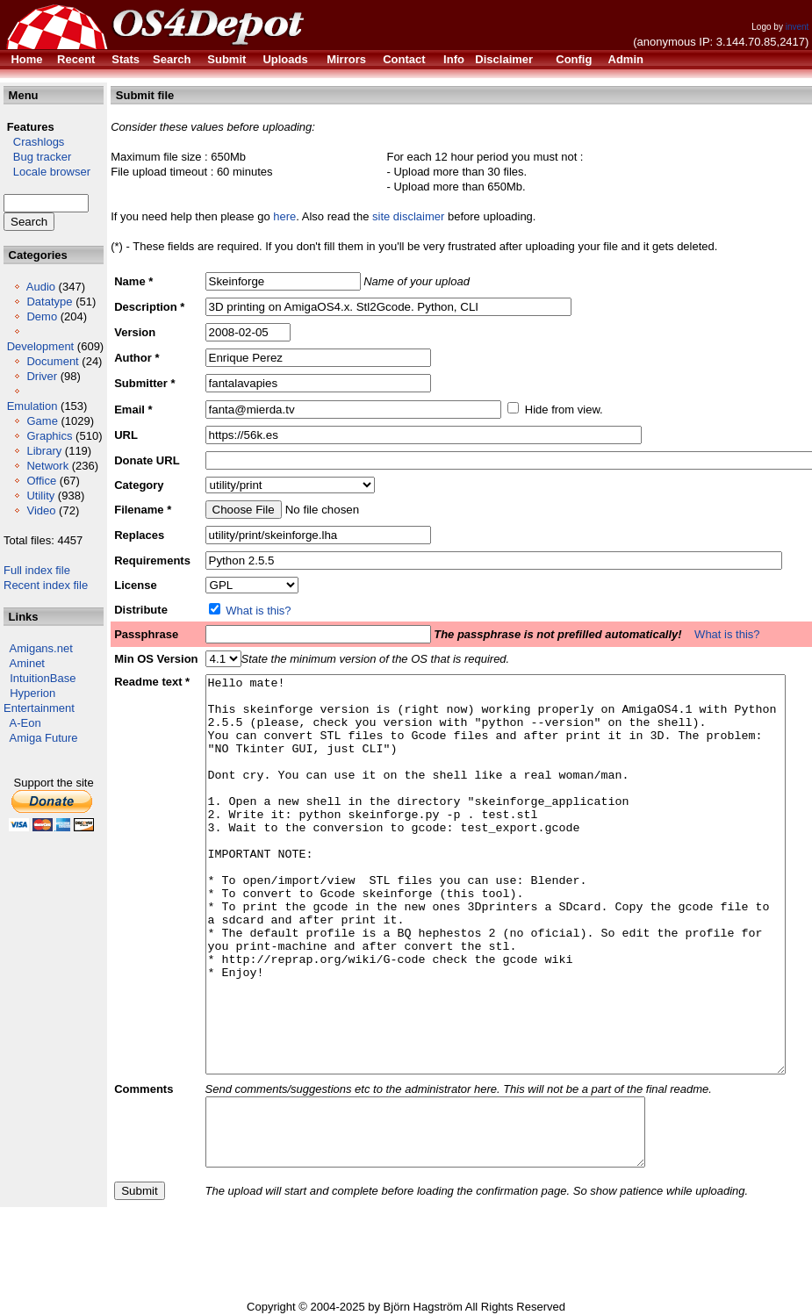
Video (40, 510)
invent (797, 27)
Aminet (27, 663)
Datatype (49, 301)
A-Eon (25, 722)
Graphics (49, 435)
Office (41, 480)
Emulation (32, 406)
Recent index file (46, 585)
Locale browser (47, 171)
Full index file (37, 570)
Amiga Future (44, 737)
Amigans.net (41, 648)
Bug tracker (37, 156)
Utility (40, 495)
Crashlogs (34, 141)
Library (43, 450)
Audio (40, 286)
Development (41, 346)
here (284, 216)
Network (47, 465)
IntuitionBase (42, 678)
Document (52, 361)
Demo (41, 316)
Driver (41, 376)
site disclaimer (408, 216)
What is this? (258, 610)
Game (41, 421)
